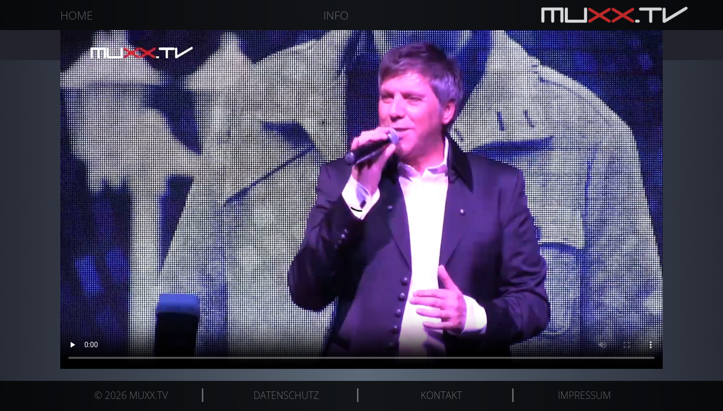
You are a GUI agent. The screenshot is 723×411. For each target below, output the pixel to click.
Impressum (584, 395)
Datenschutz (286, 395)
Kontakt (441, 395)
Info (335, 15)
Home (76, 15)
